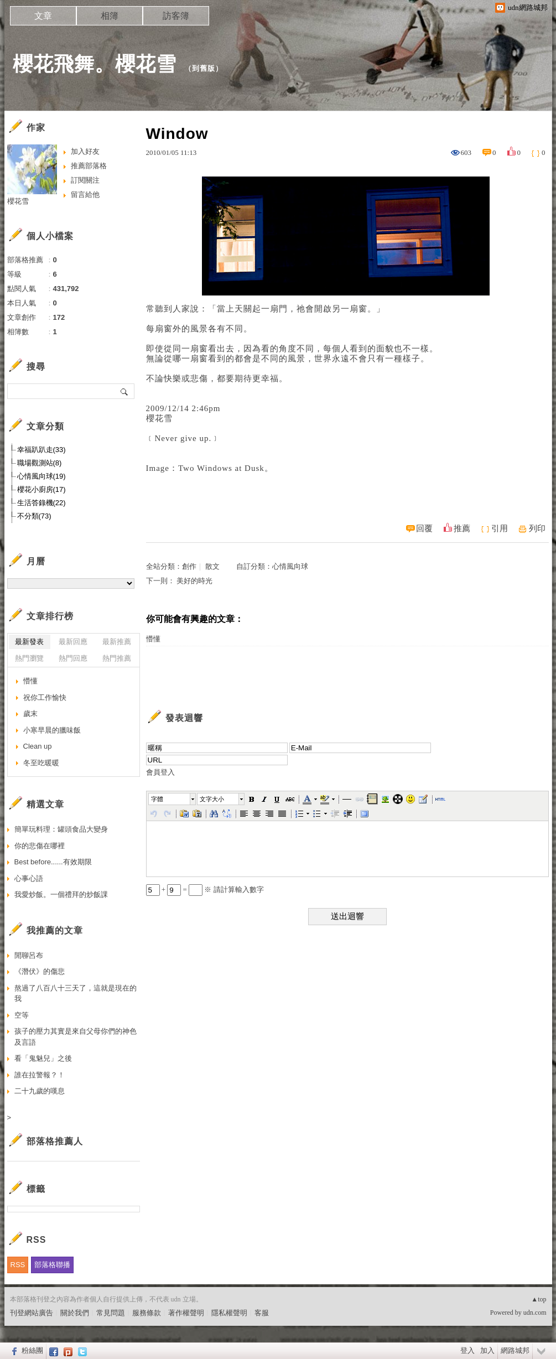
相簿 (109, 15)
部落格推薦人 (55, 1141)
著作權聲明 (186, 1313)
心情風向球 (290, 566)
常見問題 (110, 1313)
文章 (43, 15)
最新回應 (73, 641)
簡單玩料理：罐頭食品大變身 (61, 829)
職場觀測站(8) (39, 463)
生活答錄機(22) (41, 503)
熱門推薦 (116, 658)
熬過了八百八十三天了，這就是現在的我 (75, 993)
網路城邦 (515, 1350)
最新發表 (29, 641)
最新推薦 (116, 641)
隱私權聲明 (229, 1313)
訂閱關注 (85, 180)
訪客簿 (176, 15)
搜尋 (124, 391)
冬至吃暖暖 (41, 763)
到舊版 (203, 68)
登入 (467, 1350)
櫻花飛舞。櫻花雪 (94, 64)
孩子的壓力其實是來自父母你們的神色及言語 (75, 1036)
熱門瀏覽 (29, 658)
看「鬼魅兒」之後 (43, 1058)
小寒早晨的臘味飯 (52, 730)
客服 (261, 1313)
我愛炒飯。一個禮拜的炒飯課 (61, 894)
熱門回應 (73, 658)
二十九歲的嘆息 (39, 1091)
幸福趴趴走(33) (41, 449)
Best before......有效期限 (53, 862)
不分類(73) (34, 516)
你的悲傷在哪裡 (39, 846)
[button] (172, 799)
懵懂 (153, 639)
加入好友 (85, 151)
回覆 (424, 528)
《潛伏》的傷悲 (39, 971)
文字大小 (212, 799)
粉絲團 (32, 1350)
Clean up (37, 746)
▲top (538, 1299)
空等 (21, 1015)
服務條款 (146, 1313)
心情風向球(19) (41, 476)
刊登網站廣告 (31, 1313)
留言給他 (85, 194)
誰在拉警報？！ (39, 1075)
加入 (487, 1350)
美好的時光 (194, 581)
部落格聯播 (52, 1265)
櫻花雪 (18, 201)
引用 (499, 528)
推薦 (462, 528)
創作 (189, 566)
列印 (537, 528)
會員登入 (160, 772)
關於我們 (74, 1313)
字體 (157, 799)
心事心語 (28, 878)
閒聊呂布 (28, 955)
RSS (18, 1265)
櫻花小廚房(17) (41, 489)
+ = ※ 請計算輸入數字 (205, 889)
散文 (212, 566)
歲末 (30, 713)
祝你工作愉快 (44, 697)
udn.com (535, 1312)
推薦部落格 (89, 166)
